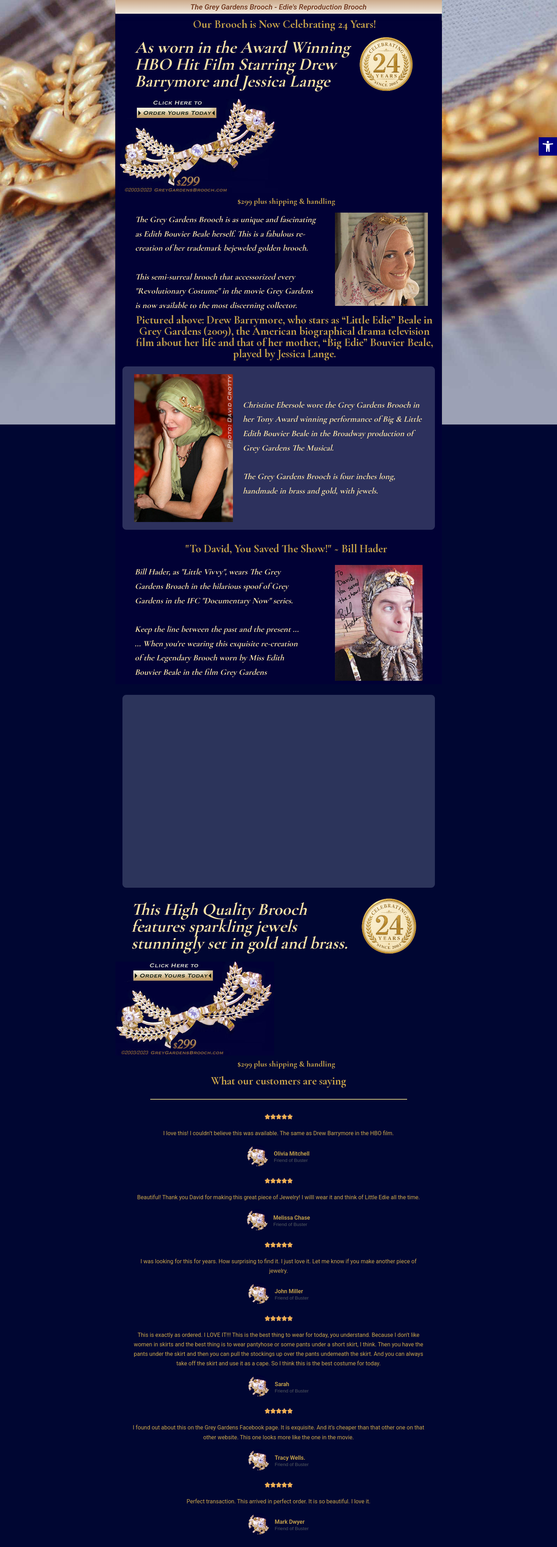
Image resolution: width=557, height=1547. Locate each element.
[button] (548, 146)
